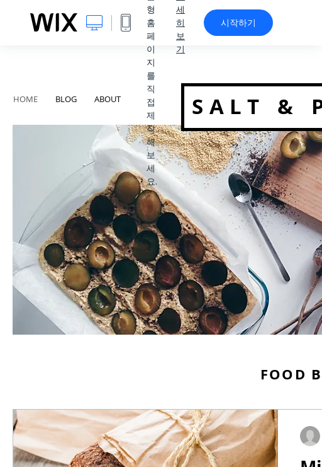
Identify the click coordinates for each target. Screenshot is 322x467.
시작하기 (238, 22)
